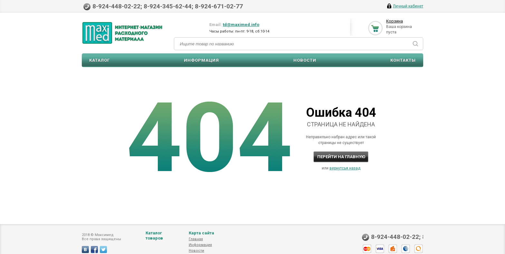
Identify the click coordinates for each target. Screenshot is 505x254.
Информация (201, 60)
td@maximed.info (241, 24)
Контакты (403, 60)
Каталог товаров (154, 235)
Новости (304, 60)
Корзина (394, 21)
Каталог (99, 60)
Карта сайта (201, 233)
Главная (196, 239)
